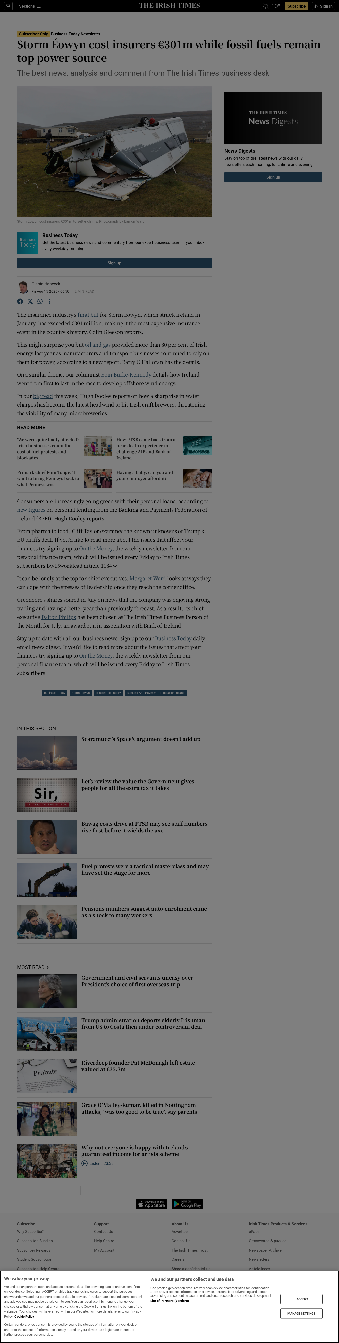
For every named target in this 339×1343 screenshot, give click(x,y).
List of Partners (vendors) (169, 1301)
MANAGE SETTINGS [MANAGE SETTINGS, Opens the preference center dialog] (301, 1313)
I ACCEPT (301, 1299)
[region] (169, 1307)
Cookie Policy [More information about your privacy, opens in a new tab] (24, 1316)
